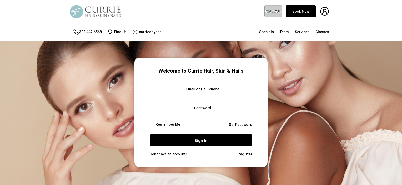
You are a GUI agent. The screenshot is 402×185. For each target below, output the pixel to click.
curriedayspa (147, 32)
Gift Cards (273, 11)
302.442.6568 (87, 32)
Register (245, 154)
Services (302, 32)
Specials (266, 32)
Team (284, 32)
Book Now (300, 11)
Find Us (117, 32)
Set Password (240, 125)
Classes (322, 32)
